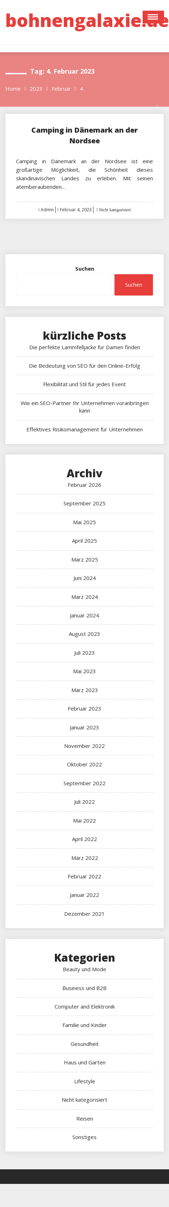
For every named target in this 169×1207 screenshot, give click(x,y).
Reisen (84, 1118)
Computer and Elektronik (85, 1006)
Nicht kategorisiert (114, 209)
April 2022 (84, 838)
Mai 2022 (84, 820)
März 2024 (84, 596)
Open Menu (153, 17)
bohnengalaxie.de (87, 20)
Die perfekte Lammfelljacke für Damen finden (84, 347)
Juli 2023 (84, 652)
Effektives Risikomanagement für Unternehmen (84, 429)
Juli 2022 (84, 801)
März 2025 (84, 559)
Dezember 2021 (84, 913)
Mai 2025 (84, 522)
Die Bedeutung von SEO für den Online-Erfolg (84, 365)
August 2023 (84, 633)
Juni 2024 (84, 577)
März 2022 (84, 857)
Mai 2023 (84, 671)
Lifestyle (84, 1081)
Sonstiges (84, 1136)
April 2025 (84, 540)
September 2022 (84, 783)
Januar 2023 (84, 727)
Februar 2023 (84, 708)
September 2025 (84, 503)
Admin (47, 210)
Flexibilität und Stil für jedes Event (84, 384)
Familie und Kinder (84, 1024)
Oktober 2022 (84, 764)
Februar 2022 (84, 876)
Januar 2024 (84, 615)
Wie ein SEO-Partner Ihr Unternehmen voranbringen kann (85, 406)
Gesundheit (85, 1043)
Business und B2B (84, 987)
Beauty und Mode (84, 969)
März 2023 (84, 689)
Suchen (84, 268)
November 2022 (84, 745)
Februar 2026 (84, 484)
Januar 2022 (84, 894)
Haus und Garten (85, 1062)
